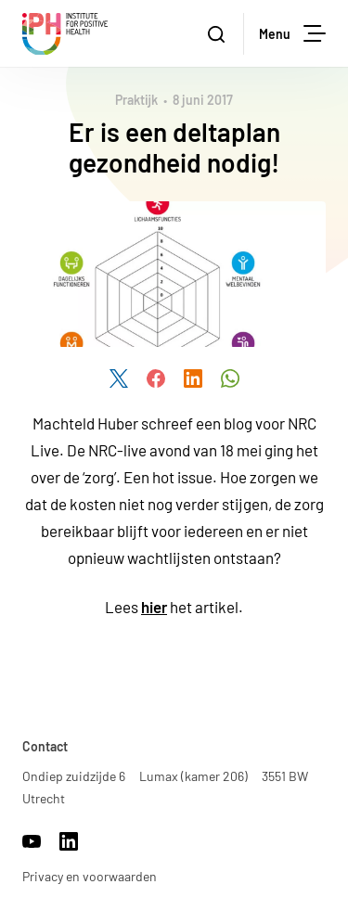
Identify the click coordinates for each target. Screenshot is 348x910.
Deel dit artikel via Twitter (119, 378)
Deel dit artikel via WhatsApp (230, 378)
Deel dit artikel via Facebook (156, 378)
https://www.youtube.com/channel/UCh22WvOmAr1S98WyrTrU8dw (31, 841)
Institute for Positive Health (65, 34)
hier (154, 606)
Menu (292, 33)
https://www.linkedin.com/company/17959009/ (68, 841)
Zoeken (225, 35)
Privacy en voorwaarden (89, 876)
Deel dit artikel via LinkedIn (193, 378)
